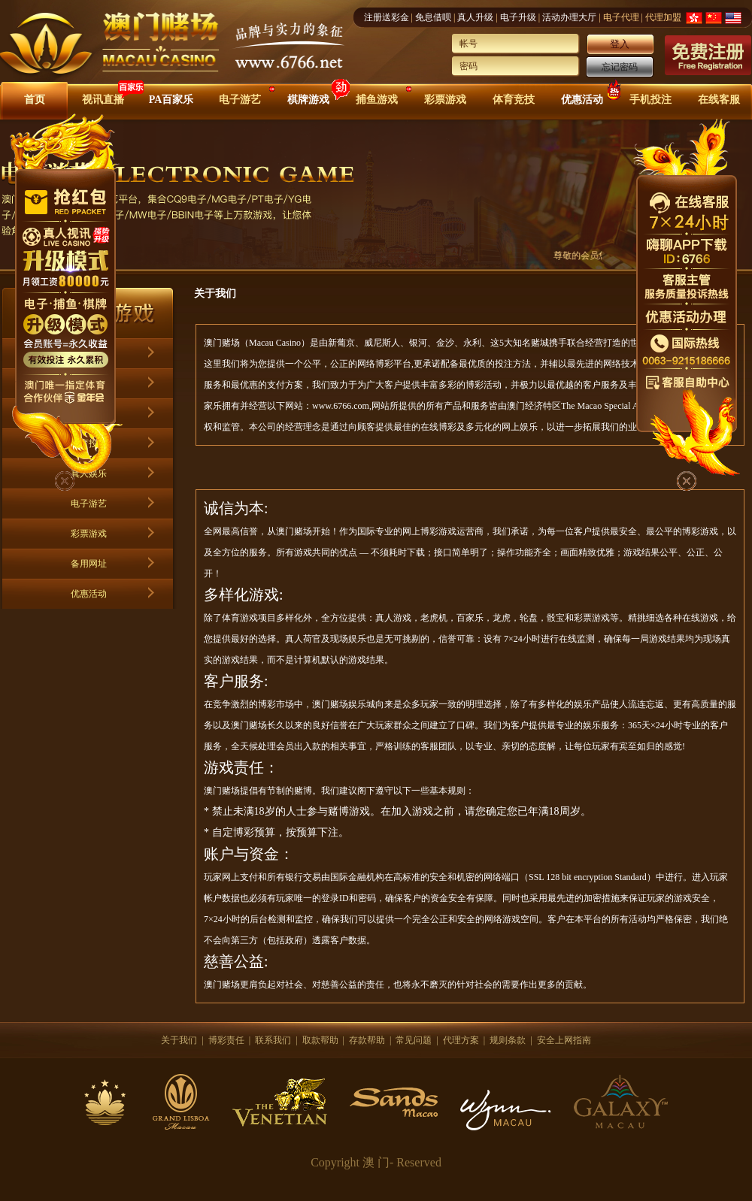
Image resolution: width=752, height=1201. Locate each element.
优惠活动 (582, 99)
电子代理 (621, 17)
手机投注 (650, 99)
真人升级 (475, 17)
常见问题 (414, 1040)
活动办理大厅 (569, 17)
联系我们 (273, 1040)
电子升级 (518, 17)
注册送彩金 (386, 17)
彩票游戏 (445, 99)
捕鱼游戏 (377, 99)
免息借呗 (433, 17)
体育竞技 (514, 99)
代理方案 (461, 1040)
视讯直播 (103, 99)
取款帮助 (320, 1040)
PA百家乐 (171, 99)
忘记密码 (620, 67)
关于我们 (179, 1040)
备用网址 (89, 563)
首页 (34, 99)
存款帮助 (367, 1040)
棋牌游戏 (308, 99)
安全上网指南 (564, 1040)
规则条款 (508, 1040)
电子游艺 (240, 99)
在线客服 (719, 99)
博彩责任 (226, 1040)
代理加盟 (663, 17)
